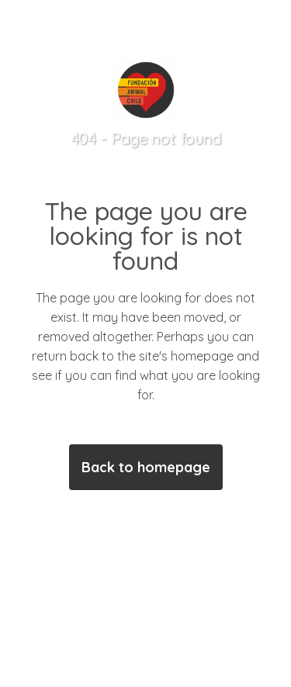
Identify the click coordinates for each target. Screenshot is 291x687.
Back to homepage (145, 467)
